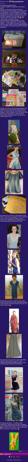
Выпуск (4, 1)
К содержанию (5, 454)
